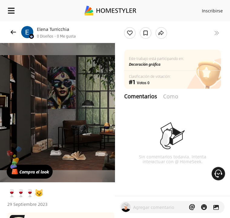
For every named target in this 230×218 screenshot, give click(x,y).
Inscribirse (212, 10)
